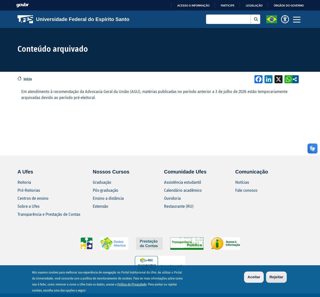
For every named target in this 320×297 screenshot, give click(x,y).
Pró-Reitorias (29, 190)
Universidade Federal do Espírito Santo (73, 19)
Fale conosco (246, 190)
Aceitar (254, 277)
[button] (271, 19)
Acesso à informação (193, 5)
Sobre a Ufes (29, 206)
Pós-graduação (105, 190)
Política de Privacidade (131, 285)
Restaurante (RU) (179, 206)
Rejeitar (276, 277)
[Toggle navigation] (296, 19)
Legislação (254, 5)
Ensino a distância (108, 198)
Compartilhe (295, 79)
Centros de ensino (33, 198)
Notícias (242, 182)
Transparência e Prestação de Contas (49, 214)
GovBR (22, 5)
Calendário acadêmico (183, 190)
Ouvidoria (172, 198)
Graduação (102, 182)
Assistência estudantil (182, 182)
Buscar (255, 19)
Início (28, 78)
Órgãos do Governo (289, 5)
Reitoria (24, 182)
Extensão (100, 206)
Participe (227, 5)
